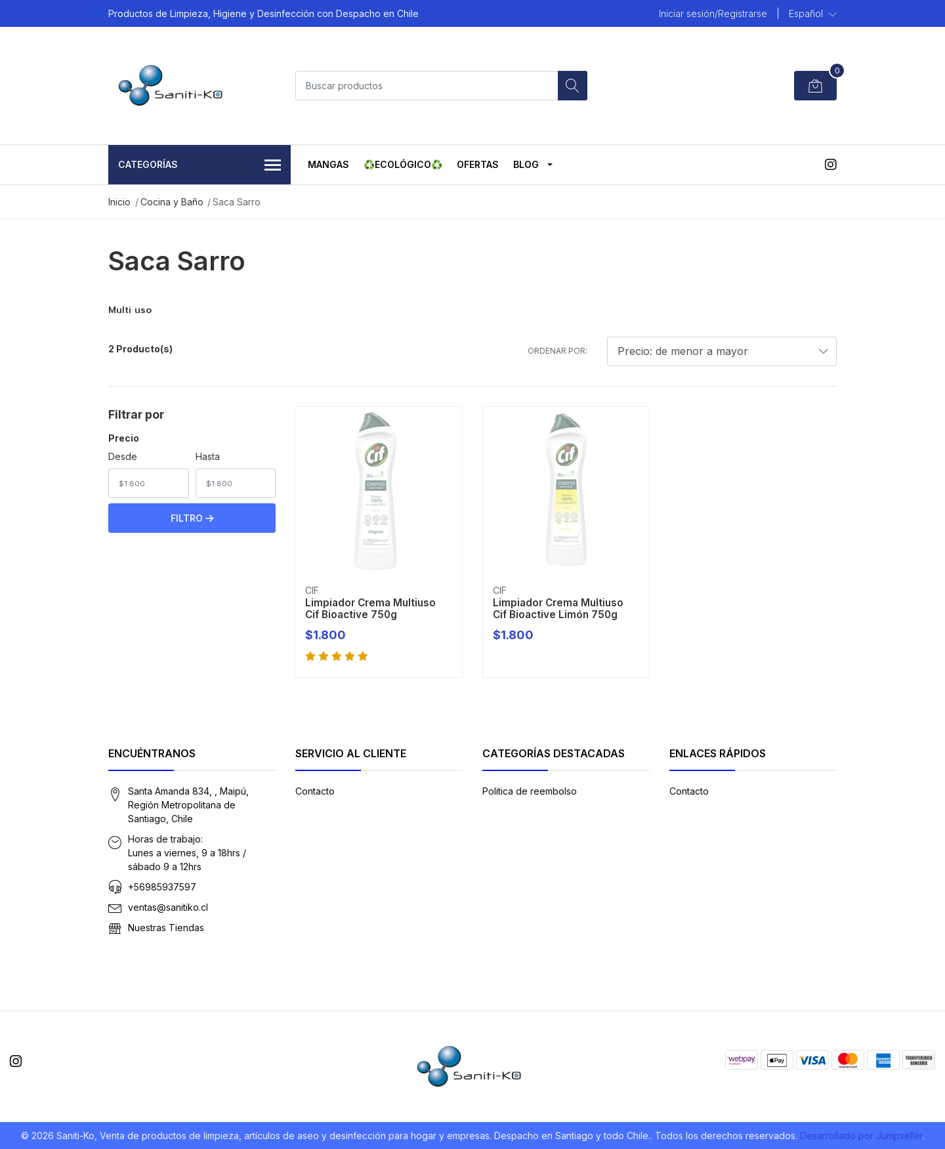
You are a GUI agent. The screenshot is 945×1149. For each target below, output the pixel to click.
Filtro (192, 518)
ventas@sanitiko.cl (168, 907)
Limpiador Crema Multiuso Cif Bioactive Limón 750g (558, 608)
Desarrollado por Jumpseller (861, 1135)
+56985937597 (162, 886)
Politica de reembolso (529, 791)
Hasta (208, 456)
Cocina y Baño (171, 201)
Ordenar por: (557, 351)
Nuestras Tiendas (166, 927)
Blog (526, 164)
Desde (122, 456)
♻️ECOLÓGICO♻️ (403, 164)
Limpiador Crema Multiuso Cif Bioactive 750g (370, 608)
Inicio (119, 201)
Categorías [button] (199, 166)
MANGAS (328, 164)
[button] (813, 14)
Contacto (315, 791)
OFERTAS (478, 164)
